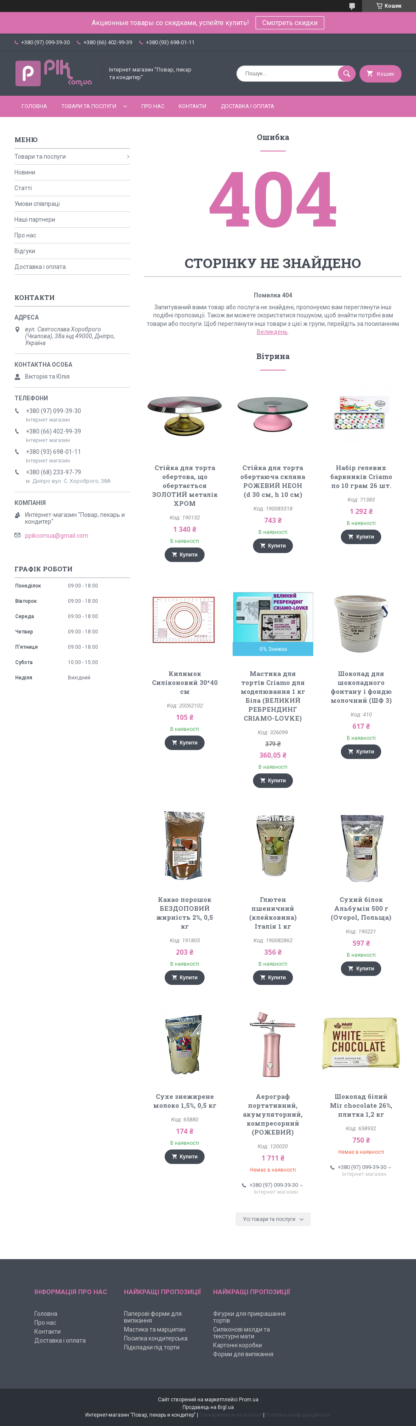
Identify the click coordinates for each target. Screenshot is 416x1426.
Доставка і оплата (247, 106)
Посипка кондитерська (156, 1338)
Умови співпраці (37, 203)
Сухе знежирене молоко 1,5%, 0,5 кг (184, 1100)
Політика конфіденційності (298, 1415)
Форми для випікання (243, 1354)
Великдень (272, 331)
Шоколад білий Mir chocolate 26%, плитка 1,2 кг (361, 1105)
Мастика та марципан (155, 1329)
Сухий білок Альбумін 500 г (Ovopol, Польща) (361, 908)
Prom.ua (249, 1400)
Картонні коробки (237, 1345)
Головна (34, 106)
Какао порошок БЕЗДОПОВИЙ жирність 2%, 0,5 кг (184, 912)
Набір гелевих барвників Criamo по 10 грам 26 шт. (361, 476)
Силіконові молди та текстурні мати (241, 1333)
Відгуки (24, 251)
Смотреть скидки (290, 23)
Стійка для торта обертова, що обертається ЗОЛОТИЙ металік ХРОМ (185, 485)
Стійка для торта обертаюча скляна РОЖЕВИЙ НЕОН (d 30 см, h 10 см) (272, 481)
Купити (189, 555)
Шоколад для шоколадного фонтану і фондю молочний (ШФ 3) (361, 686)
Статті (23, 188)
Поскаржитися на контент (231, 1415)
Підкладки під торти (152, 1347)
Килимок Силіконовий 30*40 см (185, 682)
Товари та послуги (89, 106)
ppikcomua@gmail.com (56, 535)
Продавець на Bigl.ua (208, 1407)
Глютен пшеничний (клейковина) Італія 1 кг (273, 912)
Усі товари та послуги (269, 1219)
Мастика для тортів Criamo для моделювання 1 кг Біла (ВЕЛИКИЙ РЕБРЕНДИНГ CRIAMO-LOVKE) (273, 695)
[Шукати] (347, 74)
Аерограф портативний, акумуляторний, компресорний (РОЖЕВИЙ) (273, 1114)
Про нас (152, 106)
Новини (24, 172)
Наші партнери (34, 219)
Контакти (192, 106)
